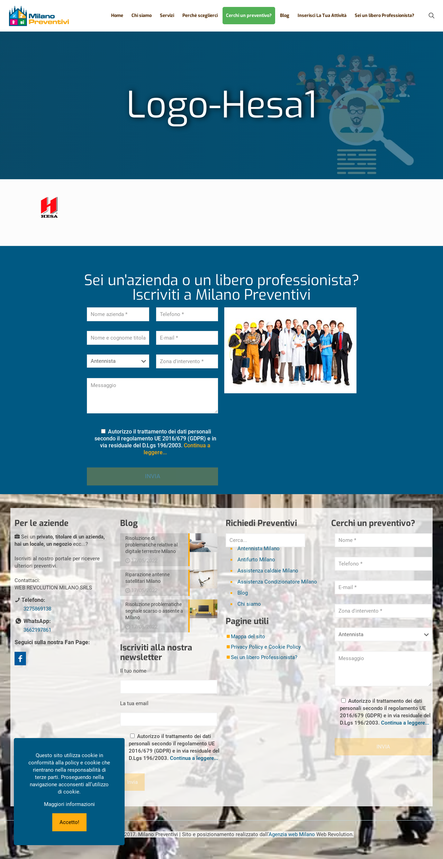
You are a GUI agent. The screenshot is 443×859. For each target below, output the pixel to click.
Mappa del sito (248, 636)
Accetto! (69, 822)
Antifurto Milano (256, 559)
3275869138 (37, 609)
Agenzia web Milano (292, 834)
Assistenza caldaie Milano (267, 571)
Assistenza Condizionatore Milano (277, 582)
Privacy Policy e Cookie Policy (266, 647)
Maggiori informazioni (69, 804)
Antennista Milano (258, 548)
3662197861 (37, 630)
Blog (242, 593)
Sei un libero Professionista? (264, 657)
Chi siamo (249, 604)
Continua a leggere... (194, 758)
